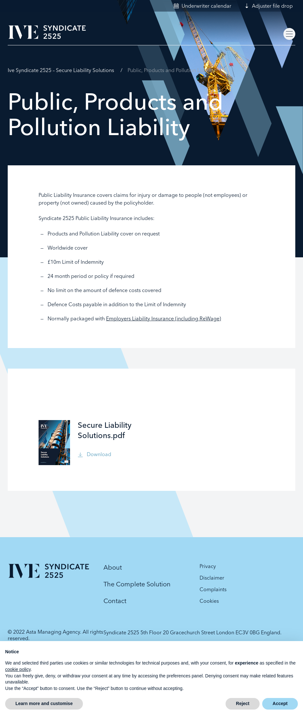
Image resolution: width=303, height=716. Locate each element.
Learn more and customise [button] (44, 703)
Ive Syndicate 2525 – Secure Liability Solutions (61, 70)
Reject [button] (242, 703)
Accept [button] (280, 703)
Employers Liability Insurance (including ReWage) (163, 318)
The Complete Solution (137, 584)
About (112, 567)
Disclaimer (212, 577)
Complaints (213, 589)
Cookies (209, 601)
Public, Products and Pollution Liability (171, 70)
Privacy (208, 566)
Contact (114, 601)
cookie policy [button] (18, 669)
